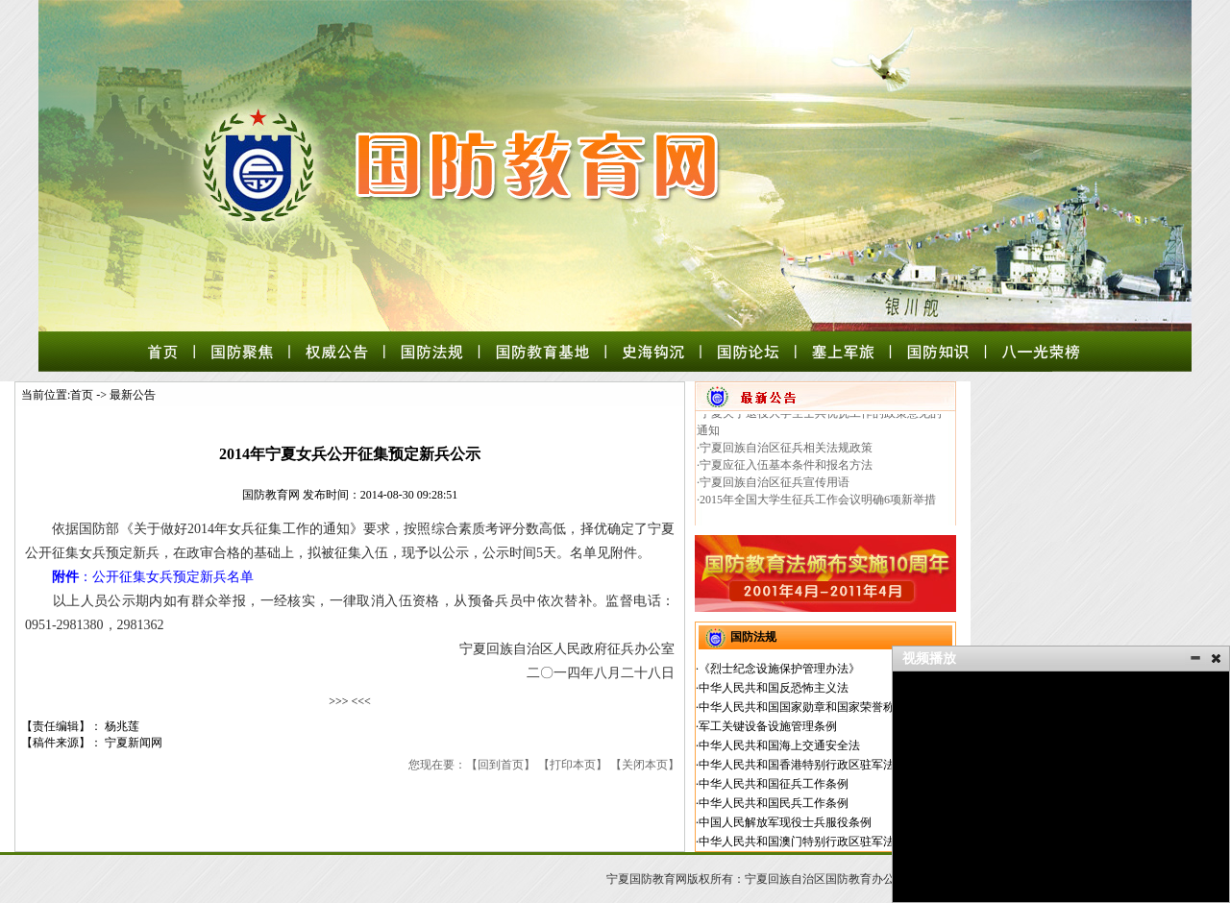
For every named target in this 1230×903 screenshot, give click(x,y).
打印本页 (573, 764)
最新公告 (133, 395)
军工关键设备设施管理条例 (768, 726)
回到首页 (501, 764)
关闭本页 (645, 764)
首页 (81, 395)
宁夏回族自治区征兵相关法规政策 (786, 452)
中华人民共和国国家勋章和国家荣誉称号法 (808, 707)
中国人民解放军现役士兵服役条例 (785, 822)
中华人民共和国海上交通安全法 (779, 745)
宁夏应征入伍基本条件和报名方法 (786, 469)
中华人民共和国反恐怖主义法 (774, 688)
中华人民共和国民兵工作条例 (774, 803)
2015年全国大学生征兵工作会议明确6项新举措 (818, 504)
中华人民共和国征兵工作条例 (774, 784)
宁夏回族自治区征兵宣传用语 (774, 487)
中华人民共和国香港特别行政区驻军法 (797, 764)
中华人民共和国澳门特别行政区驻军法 (797, 841)
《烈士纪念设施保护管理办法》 (779, 668)
